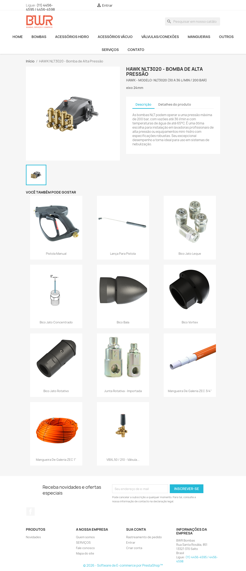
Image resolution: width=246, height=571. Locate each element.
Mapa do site (85, 553)
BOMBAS (39, 36)
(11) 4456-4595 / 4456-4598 (40, 7)
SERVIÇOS (110, 49)
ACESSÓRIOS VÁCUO (115, 36)
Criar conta (134, 548)
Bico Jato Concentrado (56, 322)
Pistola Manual (56, 254)
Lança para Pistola (123, 254)
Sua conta (136, 529)
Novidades (33, 537)
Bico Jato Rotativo (56, 391)
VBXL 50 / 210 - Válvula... (123, 460)
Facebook (30, 511)
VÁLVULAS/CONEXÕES (160, 36)
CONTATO (136, 49)
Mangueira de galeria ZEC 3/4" (190, 391)
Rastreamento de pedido (144, 537)
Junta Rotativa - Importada (123, 391)
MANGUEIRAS (199, 36)
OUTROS (226, 36)
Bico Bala (123, 322)
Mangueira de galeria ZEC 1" (56, 460)
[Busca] (192, 21)
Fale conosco (85, 548)
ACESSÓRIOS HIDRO (72, 36)
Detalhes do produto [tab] (174, 104)
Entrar (130, 542)
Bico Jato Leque (190, 254)
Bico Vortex (190, 322)
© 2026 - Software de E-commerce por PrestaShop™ (123, 565)
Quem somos (85, 537)
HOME (18, 36)
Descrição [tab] (143, 104)
